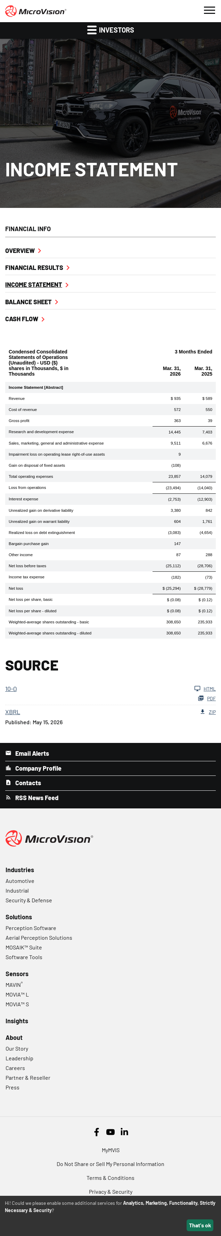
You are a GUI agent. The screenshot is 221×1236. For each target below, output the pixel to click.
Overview (20, 250)
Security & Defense (29, 900)
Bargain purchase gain (29, 544)
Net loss (16, 588)
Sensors (17, 974)
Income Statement (33, 284)
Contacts (27, 783)
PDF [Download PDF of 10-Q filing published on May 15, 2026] (207, 698)
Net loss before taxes (27, 566)
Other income (21, 555)
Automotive (20, 880)
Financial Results (34, 267)
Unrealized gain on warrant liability (39, 521)
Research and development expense (41, 432)
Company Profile (38, 768)
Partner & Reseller (28, 1077)
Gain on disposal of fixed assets (37, 465)
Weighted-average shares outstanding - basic (49, 622)
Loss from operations (27, 487)
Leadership (19, 1058)
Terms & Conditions (110, 1177)
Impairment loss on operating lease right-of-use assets (57, 454)
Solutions (19, 917)
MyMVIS (111, 1150)
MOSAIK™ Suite (24, 947)
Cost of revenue (23, 409)
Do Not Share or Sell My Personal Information (110, 1163)
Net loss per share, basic (31, 599)
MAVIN (14, 984)
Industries (20, 870)
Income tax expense (26, 577)
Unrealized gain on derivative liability (41, 510)
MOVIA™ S (17, 1004)
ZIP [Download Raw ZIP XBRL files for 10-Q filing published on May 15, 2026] (207, 712)
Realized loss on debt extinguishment (42, 533)
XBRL (12, 712)
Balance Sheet (28, 302)
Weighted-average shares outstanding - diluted (50, 633)
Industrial (17, 890)
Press (12, 1087)
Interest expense (23, 499)
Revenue (17, 398)
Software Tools (24, 957)
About (14, 1037)
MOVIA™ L (17, 994)
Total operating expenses (31, 476)
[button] (209, 9)
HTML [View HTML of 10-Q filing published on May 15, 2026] (205, 688)
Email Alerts (31, 753)
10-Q (11, 688)
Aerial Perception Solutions (39, 937)
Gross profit (19, 421)
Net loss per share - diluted (32, 611)
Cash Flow (21, 319)
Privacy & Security (110, 1191)
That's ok (200, 1225)
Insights (17, 1021)
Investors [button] (110, 29)
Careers (15, 1067)
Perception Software (31, 927)
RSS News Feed (36, 797)
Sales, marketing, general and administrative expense (56, 443)
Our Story (17, 1048)
